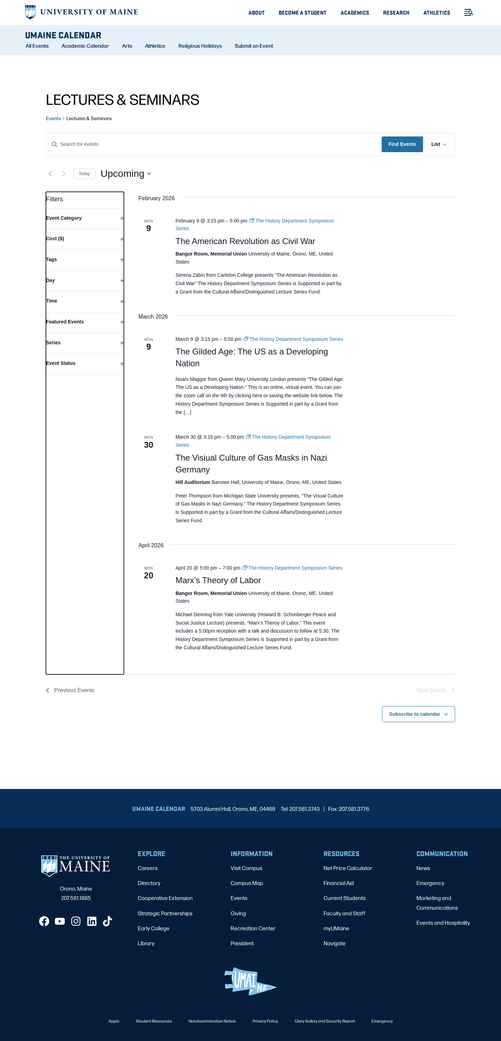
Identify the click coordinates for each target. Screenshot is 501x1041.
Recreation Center (253, 928)
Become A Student (303, 12)
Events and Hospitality (443, 922)
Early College (153, 928)
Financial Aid (339, 882)
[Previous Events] (50, 174)
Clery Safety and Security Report (325, 1021)
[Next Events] (63, 174)
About (256, 12)
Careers (148, 867)
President (242, 943)
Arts (127, 45)
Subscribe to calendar (414, 714)
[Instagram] (76, 921)
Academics (355, 12)
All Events (37, 45)
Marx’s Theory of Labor (218, 580)
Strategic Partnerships (165, 913)
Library (146, 943)
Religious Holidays (200, 45)
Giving (238, 913)
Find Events (402, 144)
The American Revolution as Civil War (245, 241)
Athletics (436, 12)
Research (396, 12)
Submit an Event (254, 45)
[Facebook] (44, 921)
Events (53, 118)
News (423, 867)
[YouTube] (60, 921)
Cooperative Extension (165, 897)
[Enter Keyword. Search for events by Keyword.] (214, 144)
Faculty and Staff (344, 913)
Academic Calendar (85, 45)
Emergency (430, 882)
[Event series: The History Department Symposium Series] (293, 339)
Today (84, 173)
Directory (149, 882)
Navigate (334, 943)
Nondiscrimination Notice (212, 1021)
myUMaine (336, 928)
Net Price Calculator (348, 867)
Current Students (345, 897)
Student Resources (154, 1021)
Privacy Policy (265, 1021)
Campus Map (247, 882)
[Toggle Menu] (466, 12)
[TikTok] (107, 921)
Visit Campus (246, 867)
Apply (114, 1021)
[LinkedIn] (92, 921)
